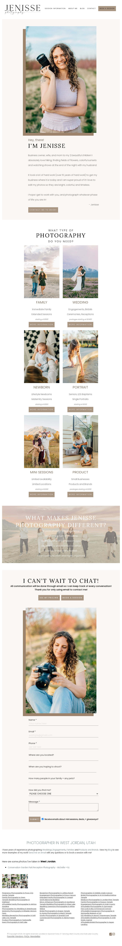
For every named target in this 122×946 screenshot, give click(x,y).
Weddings (47, 850)
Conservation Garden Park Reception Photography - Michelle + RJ (38, 867)
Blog (82, 8)
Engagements (59, 850)
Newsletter (35, 936)
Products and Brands (89, 850)
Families (70, 850)
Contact (91, 8)
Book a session (107, 8)
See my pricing (49, 597)
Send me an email (37, 852)
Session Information (55, 8)
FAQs (26, 936)
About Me (72, 8)
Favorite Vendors (15, 936)
